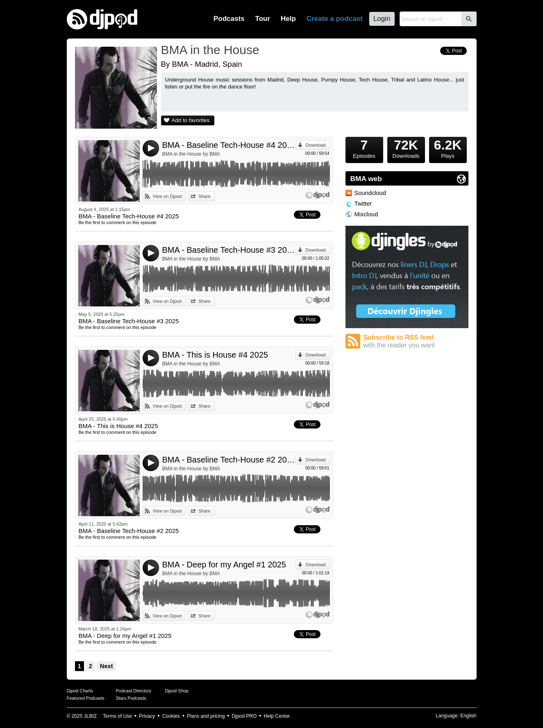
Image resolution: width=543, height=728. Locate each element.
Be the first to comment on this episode (118, 222)
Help (288, 19)
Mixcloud (366, 214)
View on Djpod (167, 196)
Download (316, 145)
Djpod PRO (244, 716)
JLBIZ (90, 716)
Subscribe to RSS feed (416, 341)
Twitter (363, 203)
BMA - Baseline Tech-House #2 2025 (228, 459)
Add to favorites (191, 120)
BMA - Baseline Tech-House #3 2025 (228, 249)
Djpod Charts (80, 690)
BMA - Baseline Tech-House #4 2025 (228, 145)
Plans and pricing (206, 716)
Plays (448, 148)
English (468, 716)
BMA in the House (210, 50)
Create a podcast (335, 19)
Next (106, 666)
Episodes (364, 148)
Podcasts (229, 19)
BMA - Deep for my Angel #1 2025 (224, 564)
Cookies (171, 716)
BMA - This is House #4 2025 (215, 354)
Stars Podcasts (131, 698)
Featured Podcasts (86, 698)
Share (204, 196)
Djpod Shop (177, 690)
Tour (262, 19)
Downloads (406, 148)
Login (382, 19)
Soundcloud (370, 193)
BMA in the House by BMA (191, 154)
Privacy (147, 716)
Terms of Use (117, 716)
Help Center (277, 716)
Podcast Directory (134, 690)
